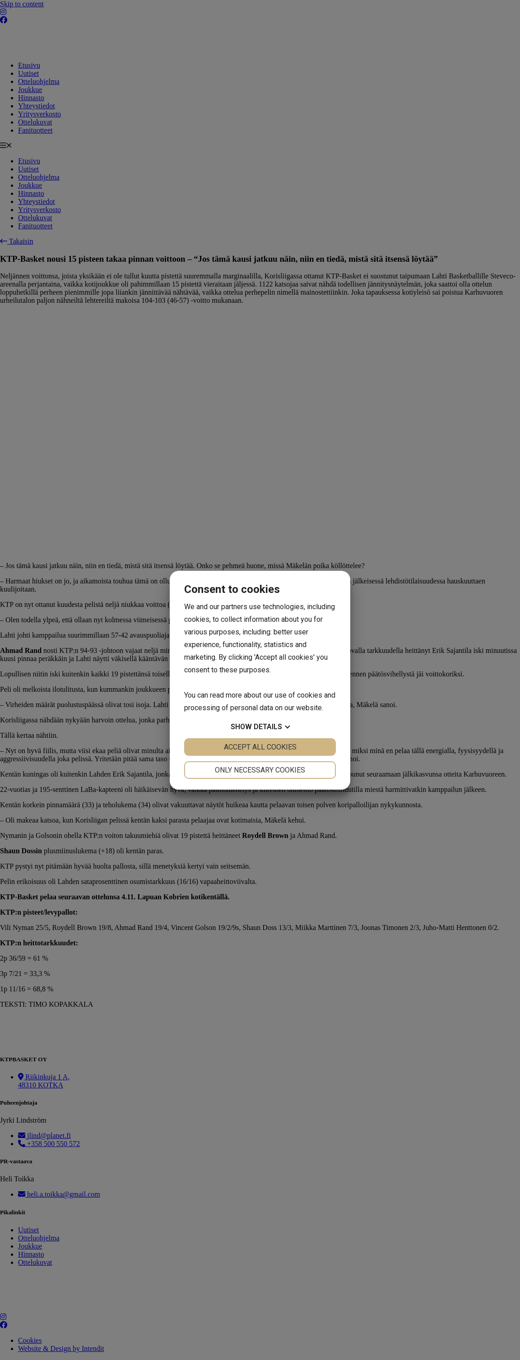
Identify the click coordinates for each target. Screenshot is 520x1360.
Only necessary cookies (260, 770)
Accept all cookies (260, 747)
